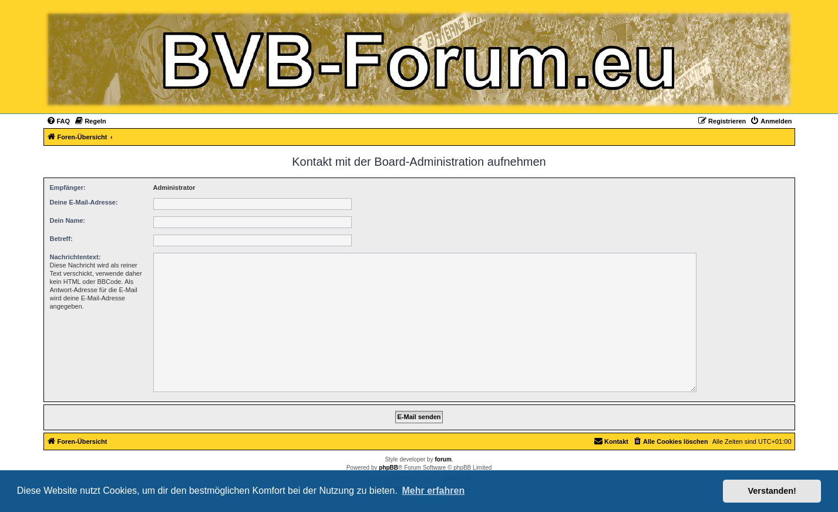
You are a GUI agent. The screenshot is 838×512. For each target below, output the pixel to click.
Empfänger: (68, 187)
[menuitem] (58, 121)
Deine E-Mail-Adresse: (84, 202)
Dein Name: (68, 220)
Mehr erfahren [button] (433, 491)
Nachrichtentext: (75, 256)
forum (443, 459)
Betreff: (61, 238)
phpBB (388, 467)
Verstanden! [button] (772, 491)
